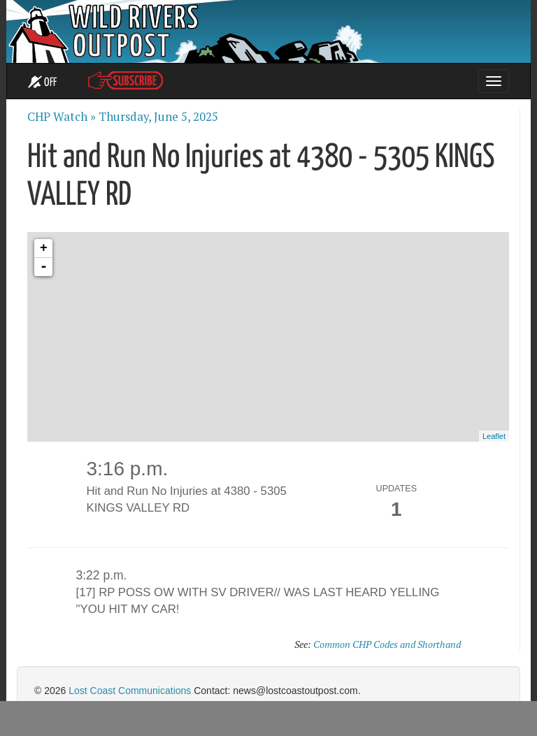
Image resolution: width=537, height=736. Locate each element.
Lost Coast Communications (130, 690)
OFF (42, 82)
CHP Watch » (61, 116)
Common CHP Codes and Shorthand (387, 644)
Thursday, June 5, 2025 (158, 116)
